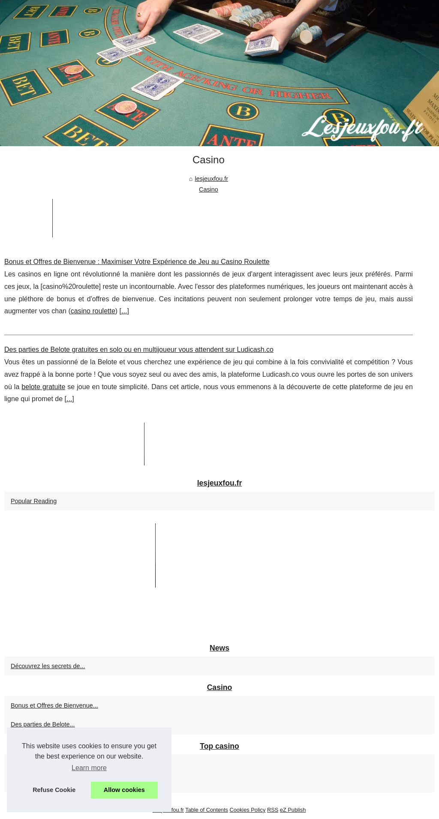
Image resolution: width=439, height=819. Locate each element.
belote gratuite (43, 386)
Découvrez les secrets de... (48, 666)
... (124, 311)
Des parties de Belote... (43, 724)
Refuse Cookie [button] (54, 789)
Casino (208, 189)
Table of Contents (206, 810)
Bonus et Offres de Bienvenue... (54, 705)
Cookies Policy (247, 810)
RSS (272, 810)
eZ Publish (293, 810)
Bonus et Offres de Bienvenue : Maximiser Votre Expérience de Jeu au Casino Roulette (137, 261)
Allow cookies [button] (124, 789)
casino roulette (93, 311)
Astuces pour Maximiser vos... (52, 783)
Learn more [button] (89, 767)
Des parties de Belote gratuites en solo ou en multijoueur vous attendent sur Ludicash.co (139, 349)
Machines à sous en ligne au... (52, 763)
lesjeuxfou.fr (211, 178)
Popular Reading (34, 501)
